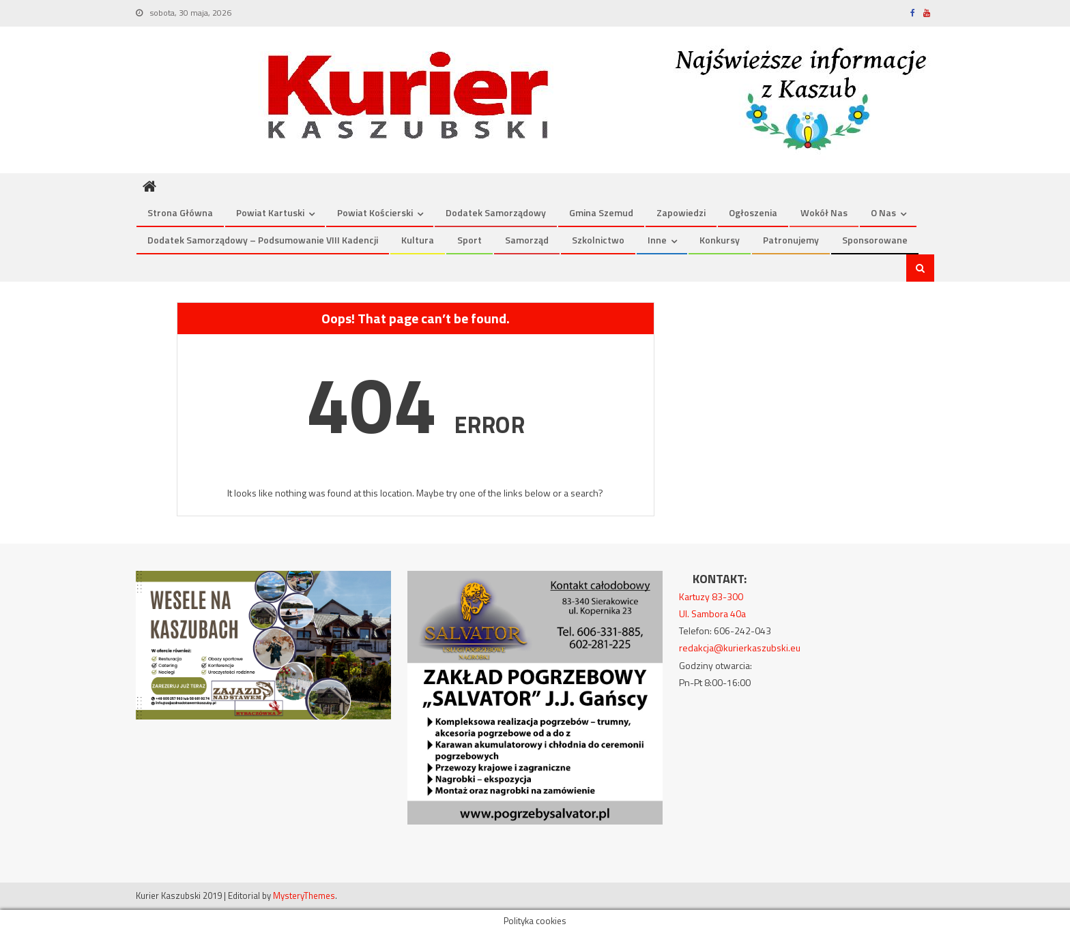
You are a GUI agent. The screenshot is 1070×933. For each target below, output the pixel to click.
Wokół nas (824, 212)
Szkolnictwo (598, 240)
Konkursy (719, 240)
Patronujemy (791, 240)
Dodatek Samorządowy (496, 212)
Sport (469, 240)
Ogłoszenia (753, 212)
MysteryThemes (304, 895)
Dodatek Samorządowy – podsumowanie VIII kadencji (262, 240)
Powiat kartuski (270, 212)
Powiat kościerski (375, 212)
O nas (883, 212)
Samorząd (527, 240)
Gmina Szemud (601, 212)
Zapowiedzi (681, 212)
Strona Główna (180, 212)
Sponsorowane (875, 240)
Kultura (417, 240)
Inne (657, 240)
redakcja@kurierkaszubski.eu (739, 647)
